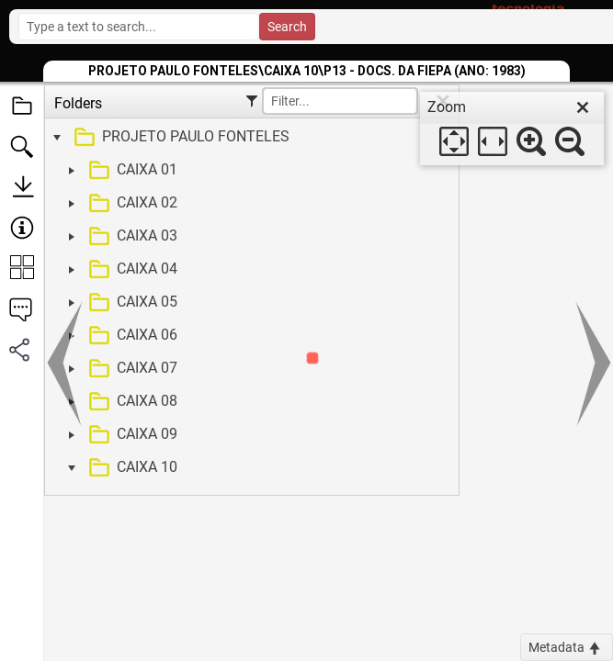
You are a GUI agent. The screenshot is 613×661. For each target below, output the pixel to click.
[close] (582, 107)
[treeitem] (249, 137)
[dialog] (512, 128)
